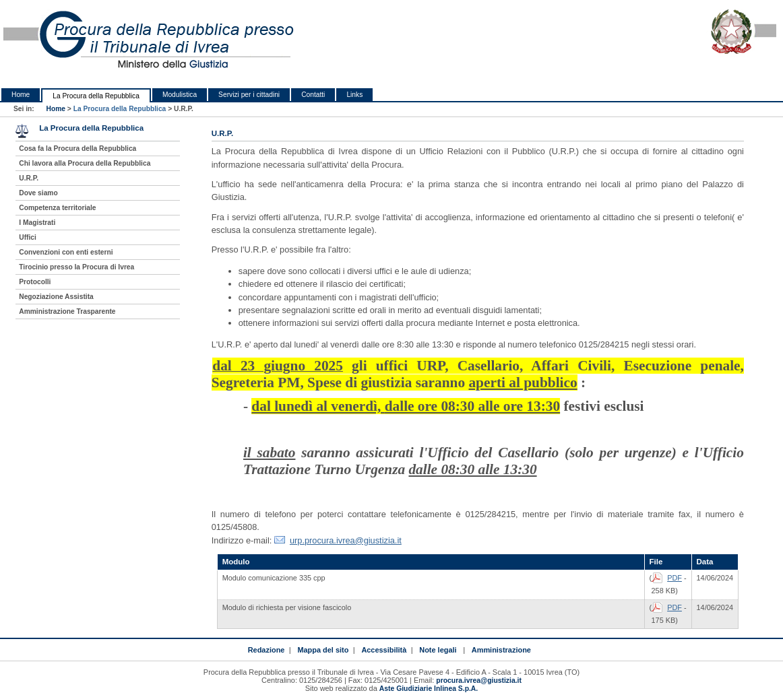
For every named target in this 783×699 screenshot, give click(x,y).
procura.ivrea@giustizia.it (479, 680)
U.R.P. (28, 178)
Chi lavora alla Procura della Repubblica (84, 163)
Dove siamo (38, 193)
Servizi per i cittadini (249, 94)
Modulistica (179, 94)
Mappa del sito (322, 650)
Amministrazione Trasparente (67, 311)
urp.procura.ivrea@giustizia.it (346, 540)
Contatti (313, 94)
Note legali (437, 650)
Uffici (27, 237)
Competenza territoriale (57, 207)
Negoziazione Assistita (56, 296)
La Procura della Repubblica (96, 96)
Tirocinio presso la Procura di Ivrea (76, 267)
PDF (674, 578)
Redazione (266, 650)
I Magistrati (37, 222)
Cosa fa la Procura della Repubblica (77, 148)
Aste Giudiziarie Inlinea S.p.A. (428, 688)
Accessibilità (383, 650)
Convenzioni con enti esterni (66, 252)
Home (20, 94)
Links (354, 94)
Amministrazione (501, 650)
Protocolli (35, 282)
